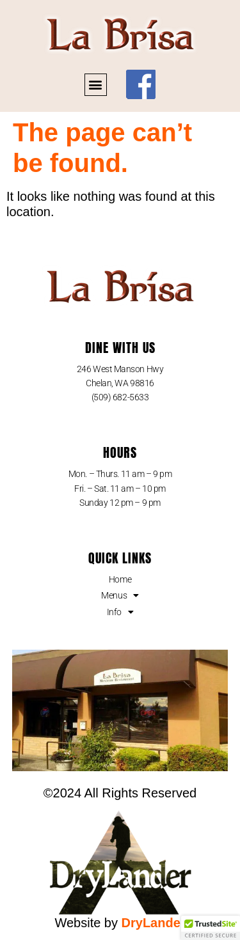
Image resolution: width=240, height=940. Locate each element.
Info (120, 612)
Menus (119, 595)
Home (120, 579)
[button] (95, 85)
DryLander (154, 923)
